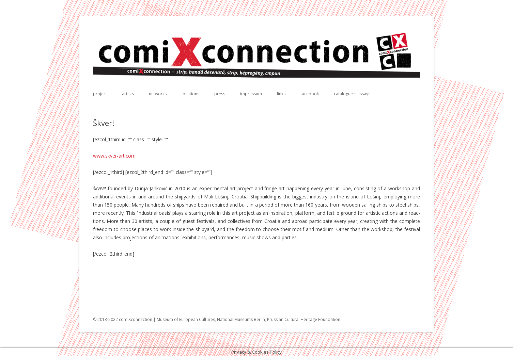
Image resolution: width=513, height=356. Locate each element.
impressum (251, 94)
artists (128, 94)
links (281, 94)
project (100, 94)
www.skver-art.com (114, 155)
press (219, 94)
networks (158, 94)
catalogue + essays (352, 94)
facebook (309, 94)
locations (190, 94)
